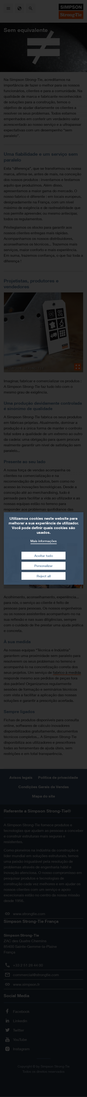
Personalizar (43, 566)
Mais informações (43, 541)
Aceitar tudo (43, 555)
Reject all (44, 576)
